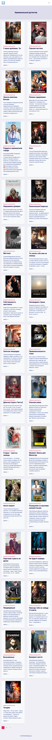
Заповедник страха (37, 302)
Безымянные (8, 657)
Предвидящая (9, 608)
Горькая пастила (36, 48)
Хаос (31, 148)
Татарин (6, 708)
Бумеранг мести (35, 657)
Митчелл (7, 253)
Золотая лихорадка (11, 351)
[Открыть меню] (49, 3)
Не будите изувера (36, 559)
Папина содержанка (37, 97)
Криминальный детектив (9, 46)
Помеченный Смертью (38, 206)
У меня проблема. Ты (12, 48)
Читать (5, 65)
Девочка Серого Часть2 (13, 402)
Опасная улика (35, 402)
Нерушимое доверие (11, 206)
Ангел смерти (9, 506)
